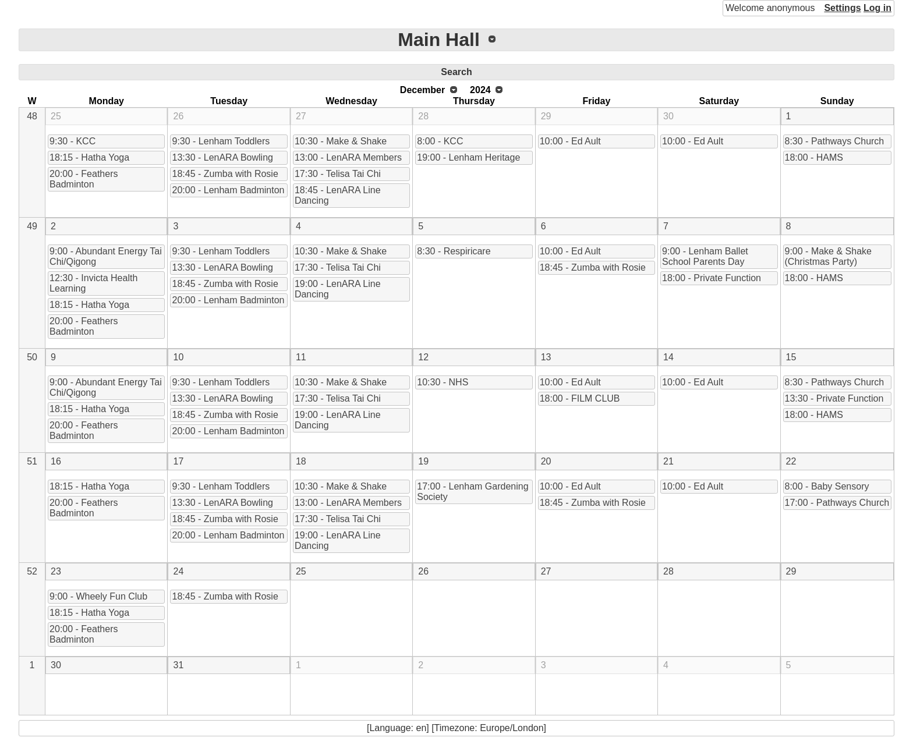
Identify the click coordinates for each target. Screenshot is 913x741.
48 (32, 116)
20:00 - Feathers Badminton (83, 179)
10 (178, 357)
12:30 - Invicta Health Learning (93, 283)
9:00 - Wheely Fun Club (98, 596)
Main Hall (438, 39)
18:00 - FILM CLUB (580, 398)
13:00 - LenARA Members (348, 157)
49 (32, 226)
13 (546, 357)
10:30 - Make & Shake (341, 141)
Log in (877, 8)
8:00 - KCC (440, 141)
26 (178, 116)
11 (301, 357)
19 (423, 461)
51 (32, 461)
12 (423, 357)
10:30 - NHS (442, 382)
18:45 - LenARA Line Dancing (338, 195)
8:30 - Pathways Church (834, 141)
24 (178, 571)
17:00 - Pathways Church (837, 503)
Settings (842, 8)
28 (423, 116)
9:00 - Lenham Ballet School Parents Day (705, 256)
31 (178, 665)
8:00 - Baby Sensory (827, 486)
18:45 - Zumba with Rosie (225, 174)
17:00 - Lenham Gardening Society (472, 491)
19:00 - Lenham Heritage (468, 157)
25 (56, 116)
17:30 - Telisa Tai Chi (338, 174)
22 (791, 461)
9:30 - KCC (72, 141)
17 (178, 461)
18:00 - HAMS (814, 157)
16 (56, 461)
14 (668, 357)
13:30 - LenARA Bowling (222, 157)
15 (791, 357)
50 (32, 357)
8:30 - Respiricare (453, 251)
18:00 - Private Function (711, 278)
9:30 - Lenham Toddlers (221, 141)
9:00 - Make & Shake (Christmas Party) (828, 256)
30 (668, 116)
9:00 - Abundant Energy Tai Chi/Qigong (105, 256)
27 (301, 116)
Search (456, 72)
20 (546, 461)
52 (32, 571)
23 (56, 571)
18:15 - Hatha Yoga (89, 157)
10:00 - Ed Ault (570, 141)
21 (668, 461)
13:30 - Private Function (834, 398)
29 (546, 116)
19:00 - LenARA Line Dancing (338, 289)
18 (301, 461)
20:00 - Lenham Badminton (228, 190)
